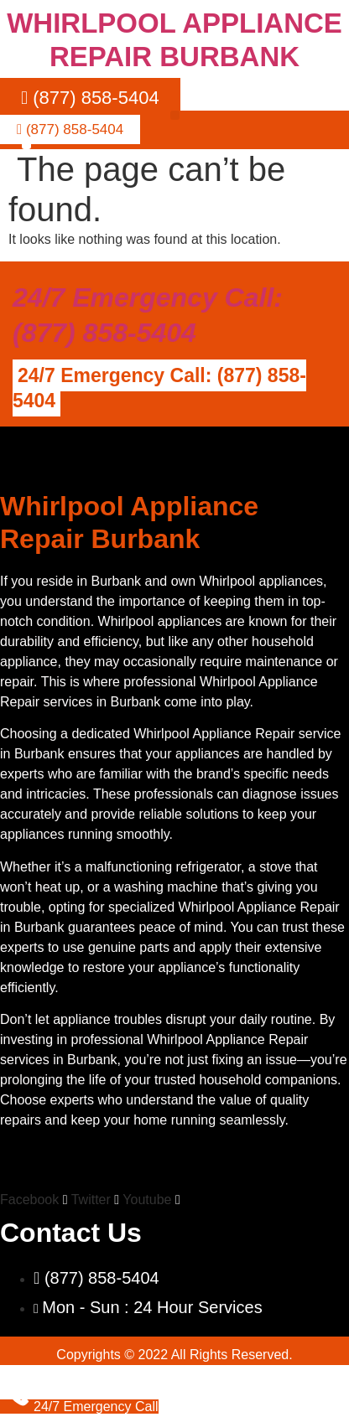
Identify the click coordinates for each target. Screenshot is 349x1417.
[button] (175, 115)
